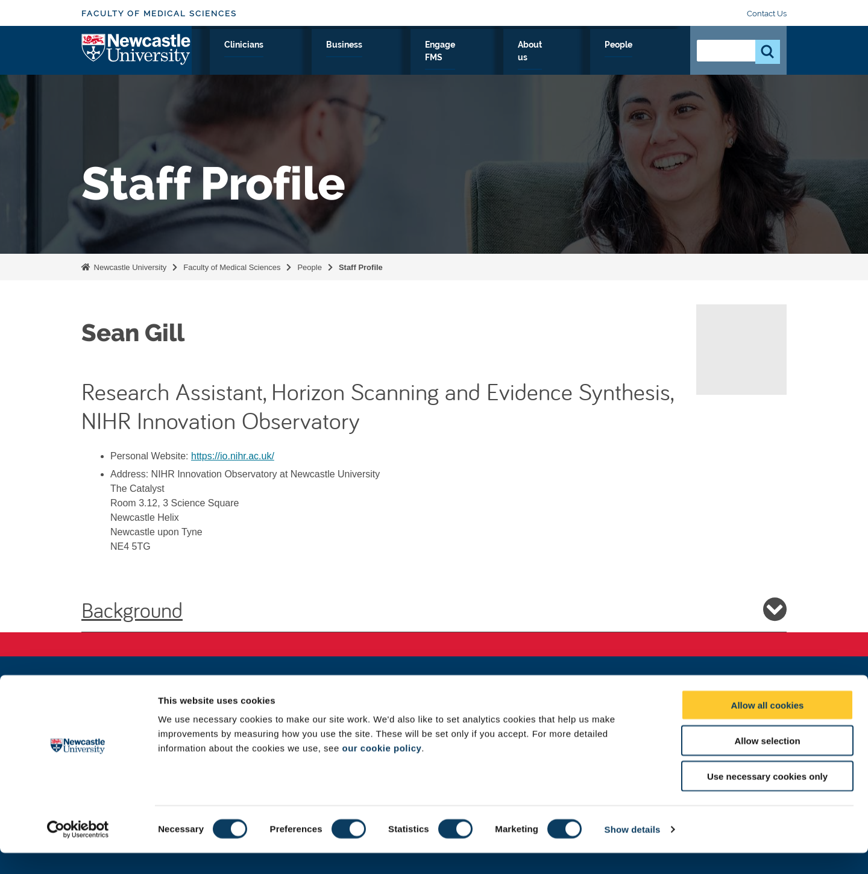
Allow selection (767, 761)
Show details (633, 850)
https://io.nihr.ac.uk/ (232, 456)
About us (597, 58)
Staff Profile (361, 267)
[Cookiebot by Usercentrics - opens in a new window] (78, 850)
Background (434, 609)
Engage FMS (529, 58)
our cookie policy (381, 769)
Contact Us (767, 13)
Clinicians (397, 58)
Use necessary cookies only (767, 797)
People (654, 58)
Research (287, 58)
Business (459, 58)
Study (342, 58)
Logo (136, 55)
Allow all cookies (767, 726)
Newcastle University (129, 267)
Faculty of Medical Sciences (159, 13)
